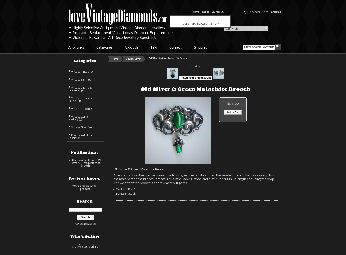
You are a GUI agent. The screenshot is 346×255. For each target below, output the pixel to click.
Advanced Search (85, 224)
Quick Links (76, 47)
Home (196, 12)
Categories (104, 47)
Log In (205, 12)
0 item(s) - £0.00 (255, 12)
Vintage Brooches (80, 108)
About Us (132, 47)
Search (85, 201)
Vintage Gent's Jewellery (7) (78, 117)
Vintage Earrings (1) (81, 79)
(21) (80, 127)
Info (154, 47)
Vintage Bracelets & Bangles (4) (81, 99)
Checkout (276, 12)
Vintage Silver (133, 59)
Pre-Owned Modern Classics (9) (81, 136)
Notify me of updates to (85, 163)
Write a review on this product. (85, 188)
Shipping (200, 47)
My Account (218, 12)
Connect (175, 47)
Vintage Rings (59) (80, 71)
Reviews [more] (85, 178)
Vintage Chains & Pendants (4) (80, 88)
